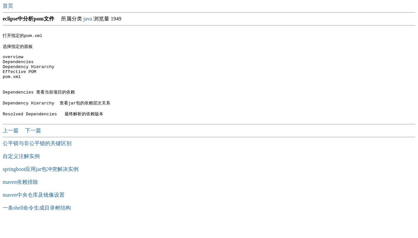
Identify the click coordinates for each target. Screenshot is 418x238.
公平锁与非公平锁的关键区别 (37, 156)
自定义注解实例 (21, 169)
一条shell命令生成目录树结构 (37, 220)
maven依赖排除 (20, 194)
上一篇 (11, 143)
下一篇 (33, 143)
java (87, 18)
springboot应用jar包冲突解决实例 (40, 181)
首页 (9, 6)
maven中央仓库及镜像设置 (34, 207)
